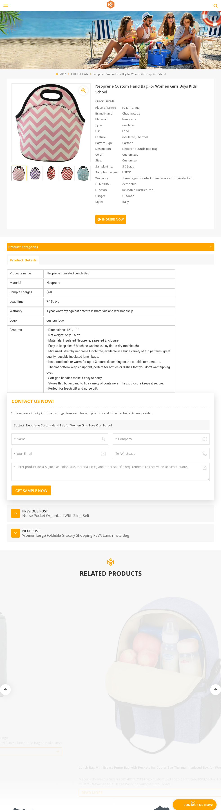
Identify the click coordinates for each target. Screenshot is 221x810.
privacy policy (16, 742)
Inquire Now (113, 218)
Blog (10, 726)
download (13, 750)
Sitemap (12, 734)
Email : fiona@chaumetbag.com (35, 772)
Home (61, 74)
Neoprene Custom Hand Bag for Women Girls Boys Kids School (69, 424)
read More (27, 642)
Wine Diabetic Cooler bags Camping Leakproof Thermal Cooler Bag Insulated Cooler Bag (188, 620)
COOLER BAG (79, 74)
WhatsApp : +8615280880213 (33, 780)
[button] (215, 612)
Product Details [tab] (23, 258)
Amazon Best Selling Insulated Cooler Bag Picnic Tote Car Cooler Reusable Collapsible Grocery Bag (133, 620)
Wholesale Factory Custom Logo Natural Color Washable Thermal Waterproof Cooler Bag (84, 620)
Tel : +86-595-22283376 (29, 764)
